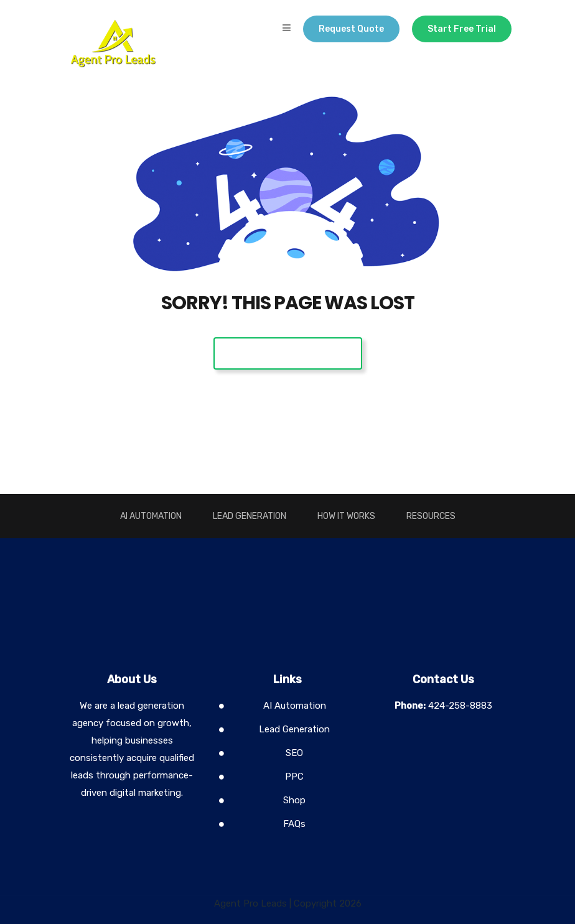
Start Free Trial (462, 29)
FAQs (294, 823)
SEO (294, 752)
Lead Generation (249, 516)
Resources (431, 516)
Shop (294, 800)
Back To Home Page (287, 353)
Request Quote (351, 29)
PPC (294, 776)
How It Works (346, 516)
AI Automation (151, 516)
